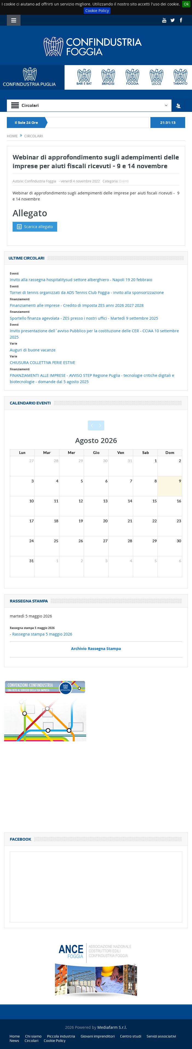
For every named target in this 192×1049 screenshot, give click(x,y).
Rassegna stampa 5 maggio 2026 (42, 634)
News (14, 1040)
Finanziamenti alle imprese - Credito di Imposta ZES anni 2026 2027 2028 (77, 305)
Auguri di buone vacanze (33, 349)
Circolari (31, 1040)
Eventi (124, 181)
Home (15, 1036)
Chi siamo (33, 1036)
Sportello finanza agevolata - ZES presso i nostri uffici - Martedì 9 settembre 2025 (84, 318)
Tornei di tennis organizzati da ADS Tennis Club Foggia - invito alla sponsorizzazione (87, 292)
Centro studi (130, 1036)
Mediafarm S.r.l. (112, 1027)
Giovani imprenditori (98, 1036)
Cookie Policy (97, 10)
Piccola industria (61, 1036)
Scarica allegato (35, 227)
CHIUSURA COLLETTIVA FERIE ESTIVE (42, 362)
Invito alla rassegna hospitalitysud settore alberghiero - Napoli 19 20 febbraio (81, 279)
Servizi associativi (161, 1036)
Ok (186, 4)
